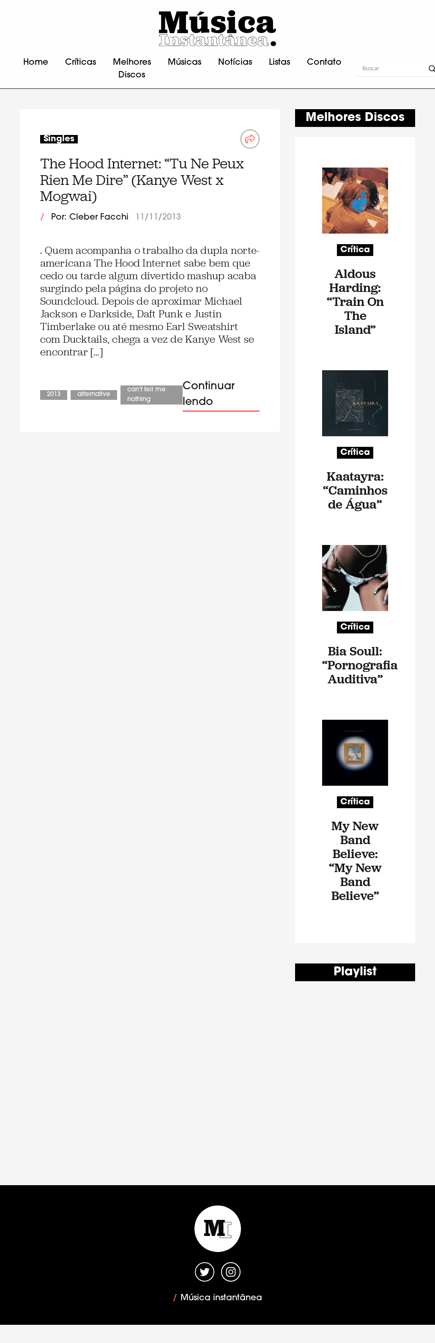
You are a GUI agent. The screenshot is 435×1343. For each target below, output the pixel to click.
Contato (324, 62)
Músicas (184, 62)
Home (35, 62)
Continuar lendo (209, 394)
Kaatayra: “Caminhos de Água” (355, 490)
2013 (53, 394)
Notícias (235, 62)
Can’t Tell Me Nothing (146, 395)
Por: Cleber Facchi (90, 217)
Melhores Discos (132, 69)
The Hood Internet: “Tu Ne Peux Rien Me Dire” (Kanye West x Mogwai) (142, 179)
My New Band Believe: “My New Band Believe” (355, 861)
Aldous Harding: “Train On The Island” (355, 301)
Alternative (93, 394)
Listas (279, 62)
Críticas (80, 62)
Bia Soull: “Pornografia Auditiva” (355, 665)
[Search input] (393, 69)
